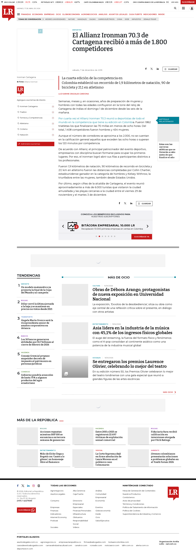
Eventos (99, 507)
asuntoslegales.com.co (27, 542)
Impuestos (136, 19)
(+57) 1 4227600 (24, 501)
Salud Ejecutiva (102, 520)
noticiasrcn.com (112, 545)
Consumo (54, 501)
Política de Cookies (131, 511)
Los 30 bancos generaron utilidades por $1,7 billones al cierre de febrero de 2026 (37, 342)
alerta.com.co (142, 545)
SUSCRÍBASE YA (141, 237)
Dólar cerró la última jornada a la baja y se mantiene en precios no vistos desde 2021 (37, 306)
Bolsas (24, 300)
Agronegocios (56, 491)
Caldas (92, 19)
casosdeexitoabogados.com (30, 545)
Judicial (99, 450)
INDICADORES (150, 14)
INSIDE (161, 14)
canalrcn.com (81, 545)
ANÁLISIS (103, 14)
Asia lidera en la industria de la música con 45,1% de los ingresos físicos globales (132, 330)
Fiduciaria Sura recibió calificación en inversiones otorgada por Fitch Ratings (164, 435)
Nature (71, 19)
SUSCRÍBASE (188, 2)
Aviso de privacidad (131, 501)
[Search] (175, 8)
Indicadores (55, 514)
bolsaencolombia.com (119, 542)
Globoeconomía (103, 511)
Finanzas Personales (82, 511)
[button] (62, 226)
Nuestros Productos (132, 494)
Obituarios (77, 517)
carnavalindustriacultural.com (59, 545)
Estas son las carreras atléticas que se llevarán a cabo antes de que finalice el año (167, 151)
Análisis (99, 491)
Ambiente (155, 450)
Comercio (25, 372)
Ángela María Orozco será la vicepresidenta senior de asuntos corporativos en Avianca (37, 324)
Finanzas (54, 511)
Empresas (54, 507)
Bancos (24, 336)
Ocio (98, 517)
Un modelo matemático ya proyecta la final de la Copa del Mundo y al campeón (36, 290)
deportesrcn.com (25, 549)
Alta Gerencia (79, 491)
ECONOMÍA (37, 14)
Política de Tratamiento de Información (140, 507)
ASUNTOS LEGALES (118, 14)
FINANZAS (26, 14)
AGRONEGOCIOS (89, 14)
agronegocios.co (48, 542)
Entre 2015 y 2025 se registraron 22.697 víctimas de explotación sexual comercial (109, 435)
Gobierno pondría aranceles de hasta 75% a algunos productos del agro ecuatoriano (37, 379)
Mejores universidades (55, 19)
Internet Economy (58, 517)
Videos (76, 527)
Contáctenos (128, 497)
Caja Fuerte (78, 494)
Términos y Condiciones (133, 504)
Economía (100, 501)
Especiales (77, 507)
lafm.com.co (127, 545)
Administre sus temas (29, 144)
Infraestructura (79, 514)
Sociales (54, 527)
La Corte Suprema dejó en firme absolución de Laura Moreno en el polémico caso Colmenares (108, 459)
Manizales (82, 19)
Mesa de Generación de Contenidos (139, 491)
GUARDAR (170, 69)
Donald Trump (150, 19)
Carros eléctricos (106, 19)
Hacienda (25, 352)
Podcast (54, 520)
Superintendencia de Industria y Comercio (142, 514)
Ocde (127, 19)
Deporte (25, 284)
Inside (98, 514)
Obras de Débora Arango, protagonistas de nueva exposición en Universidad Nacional (131, 294)
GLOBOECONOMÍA (71, 14)
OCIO (58, 14)
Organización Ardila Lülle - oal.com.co (169, 542)
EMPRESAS (49, 14)
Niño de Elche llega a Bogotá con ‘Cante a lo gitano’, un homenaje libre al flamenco (52, 457)
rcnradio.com (96, 545)
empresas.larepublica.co (70, 542)
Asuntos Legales (57, 494)
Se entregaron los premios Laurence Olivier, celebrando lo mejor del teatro (130, 364)
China (119, 19)
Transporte (27, 317)
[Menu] (19, 14)
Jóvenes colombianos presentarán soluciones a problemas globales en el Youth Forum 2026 (165, 457)
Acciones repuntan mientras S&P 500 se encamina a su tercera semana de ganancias (52, 435)
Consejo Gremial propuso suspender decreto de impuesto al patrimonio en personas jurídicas (36, 360)
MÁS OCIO (168, 392)
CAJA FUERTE (135, 14)
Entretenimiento (48, 450)
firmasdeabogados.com (95, 542)
